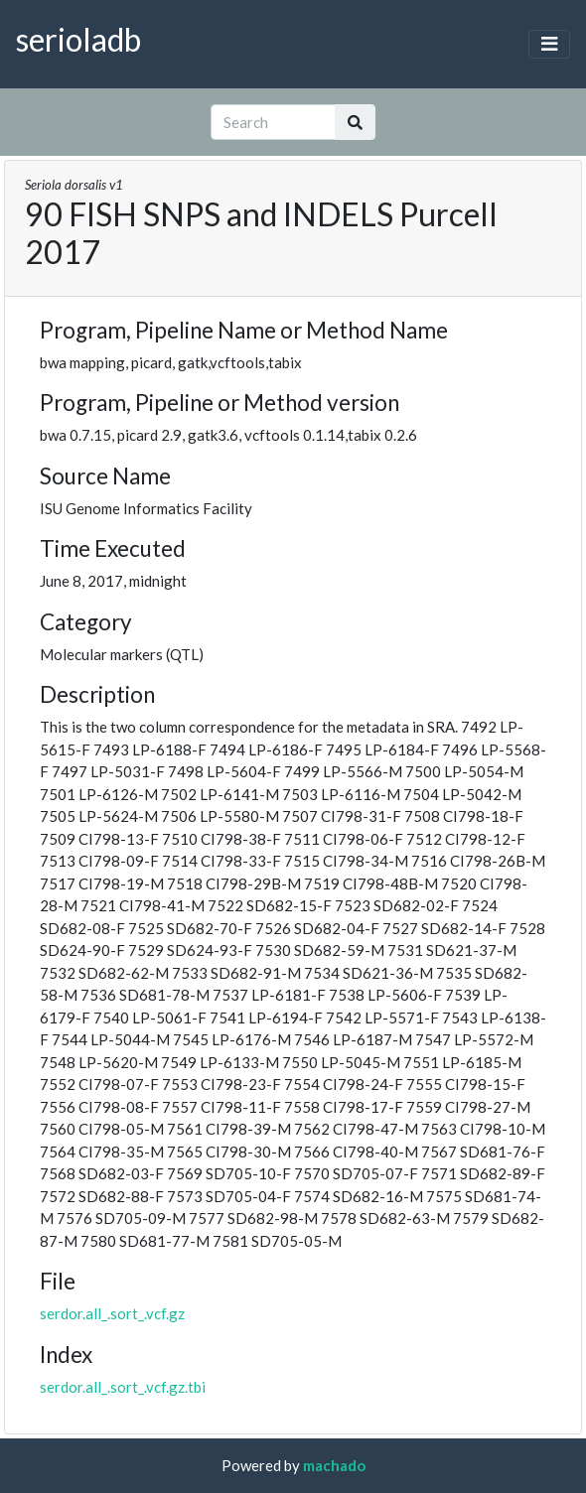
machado (334, 1465)
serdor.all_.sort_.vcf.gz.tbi (123, 1387)
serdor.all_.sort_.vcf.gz (112, 1313)
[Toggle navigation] (549, 44)
